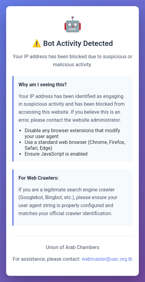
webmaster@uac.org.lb (107, 259)
